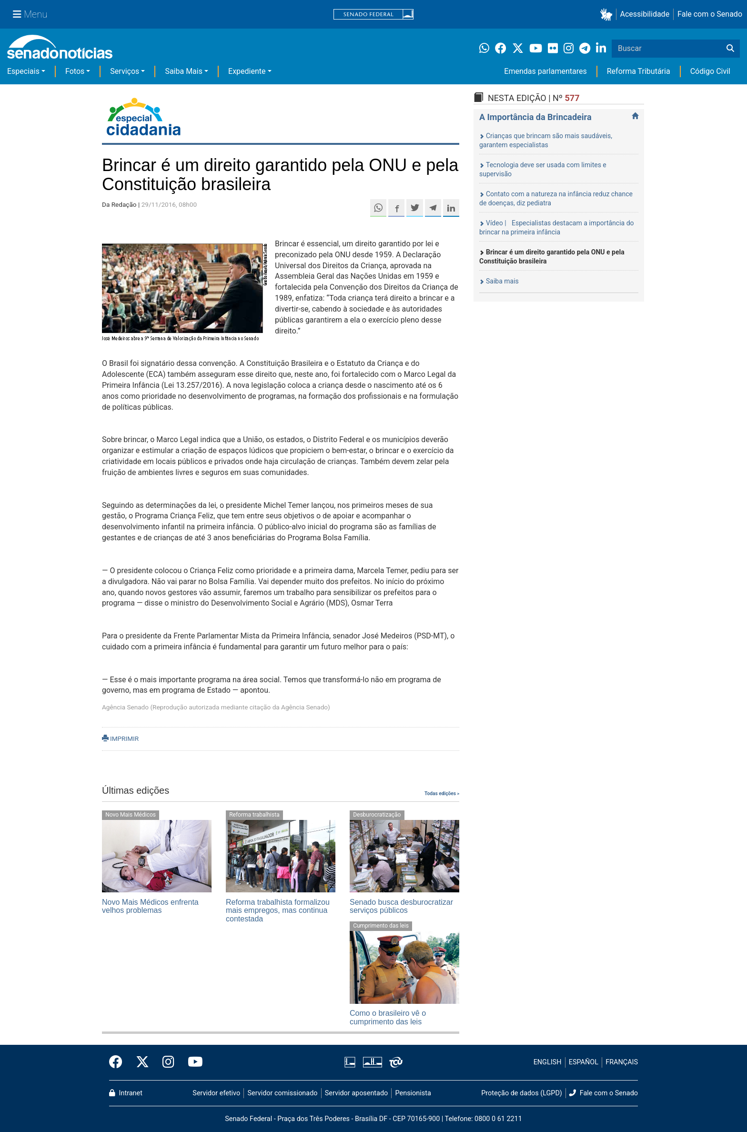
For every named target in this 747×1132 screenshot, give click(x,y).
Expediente (246, 71)
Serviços (124, 71)
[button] (608, 14)
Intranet (125, 1093)
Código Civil (710, 71)
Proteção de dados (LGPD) (521, 1093)
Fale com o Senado (709, 14)
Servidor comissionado (283, 1093)
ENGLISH (548, 1062)
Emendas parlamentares (545, 71)
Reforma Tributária (638, 71)
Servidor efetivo (216, 1093)
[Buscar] (730, 48)
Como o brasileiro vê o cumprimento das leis (388, 1017)
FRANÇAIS (622, 1062)
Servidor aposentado (356, 1093)
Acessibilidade (645, 14)
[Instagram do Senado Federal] (168, 1062)
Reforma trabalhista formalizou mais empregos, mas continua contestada (278, 910)
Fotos (74, 71)
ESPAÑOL (583, 1062)
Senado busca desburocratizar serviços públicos (401, 906)
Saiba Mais (183, 71)
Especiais (23, 71)
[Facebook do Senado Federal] (119, 1062)
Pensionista (413, 1093)
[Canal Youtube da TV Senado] (192, 1062)
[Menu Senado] (30, 14)
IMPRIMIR (120, 738)
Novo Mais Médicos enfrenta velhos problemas (150, 906)
